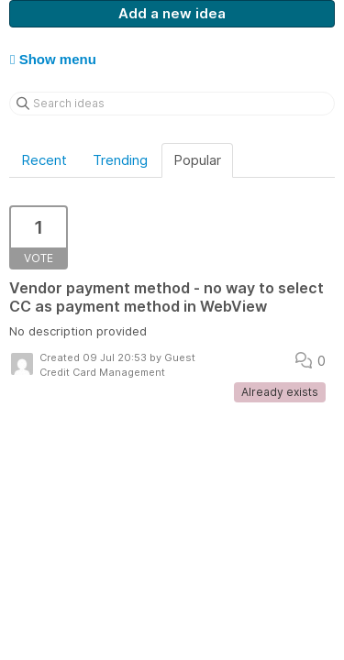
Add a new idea (172, 13)
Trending (120, 160)
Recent (44, 160)
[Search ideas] (172, 104)
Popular (197, 160)
